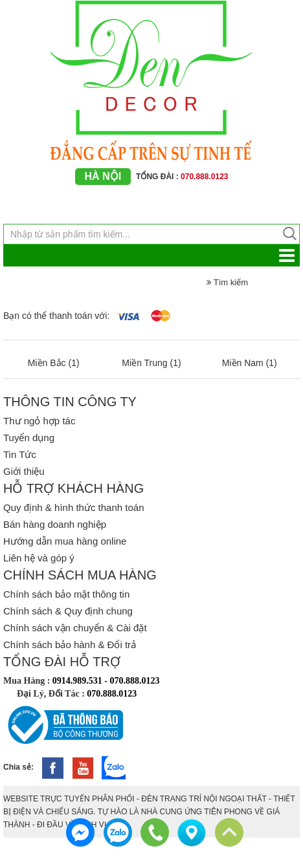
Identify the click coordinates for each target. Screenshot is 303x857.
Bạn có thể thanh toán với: (56, 315)
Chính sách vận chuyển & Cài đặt (75, 627)
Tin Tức (19, 454)
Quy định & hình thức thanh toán (73, 507)
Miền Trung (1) (151, 363)
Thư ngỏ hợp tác (39, 420)
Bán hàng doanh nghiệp (54, 524)
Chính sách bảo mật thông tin (66, 594)
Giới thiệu (24, 471)
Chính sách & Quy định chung (68, 610)
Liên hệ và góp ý (38, 557)
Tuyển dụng (28, 437)
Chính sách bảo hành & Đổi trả (69, 644)
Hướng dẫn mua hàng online (64, 541)
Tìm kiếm (227, 282)
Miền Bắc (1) (54, 363)
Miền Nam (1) (249, 363)
